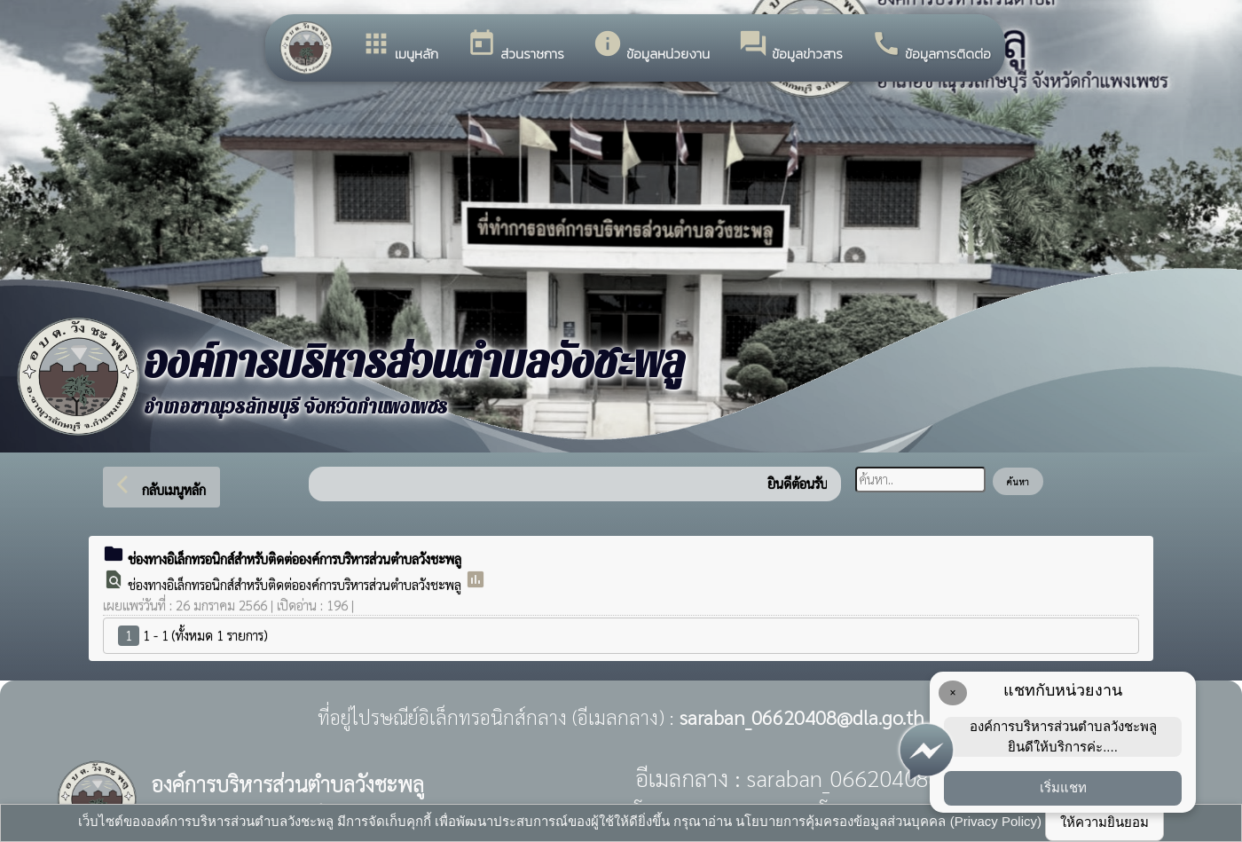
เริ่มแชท (1063, 787)
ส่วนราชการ (515, 46)
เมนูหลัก (399, 46)
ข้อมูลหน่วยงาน (651, 46)
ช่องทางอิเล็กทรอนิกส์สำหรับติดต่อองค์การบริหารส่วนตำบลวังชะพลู (296, 584)
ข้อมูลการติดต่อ (931, 46)
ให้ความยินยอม (1104, 822)
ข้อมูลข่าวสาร (790, 46)
